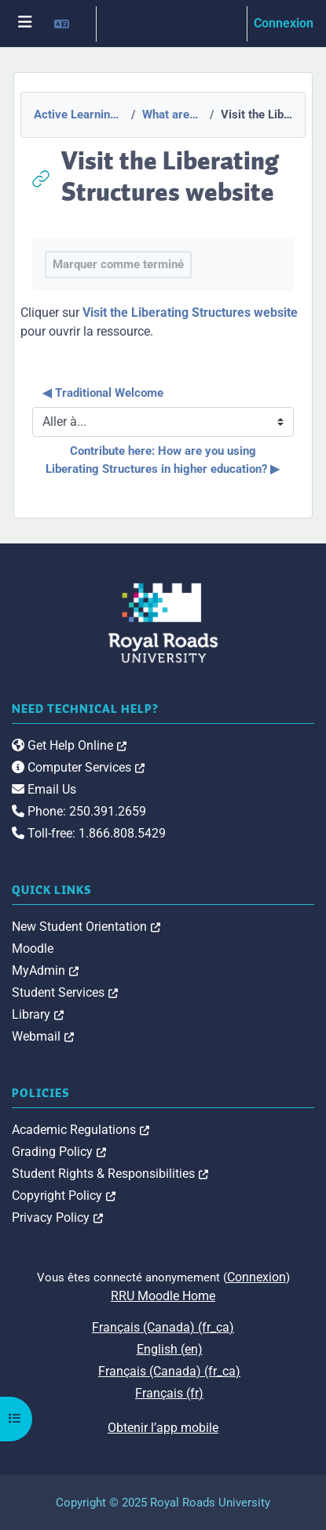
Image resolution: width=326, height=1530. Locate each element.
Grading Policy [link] (59, 1151)
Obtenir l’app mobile (163, 1427)
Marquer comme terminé (118, 264)
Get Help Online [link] (69, 745)
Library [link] (38, 1014)
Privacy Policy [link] (57, 1217)
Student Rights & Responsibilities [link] (110, 1173)
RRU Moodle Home (163, 1295)
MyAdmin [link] (45, 970)
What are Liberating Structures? (171, 114)
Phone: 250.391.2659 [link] (79, 811)
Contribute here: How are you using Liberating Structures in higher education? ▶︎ (163, 460)
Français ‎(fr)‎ (169, 1393)
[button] (68, 23)
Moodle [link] (32, 948)
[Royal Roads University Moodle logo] (163, 622)
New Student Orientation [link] (86, 926)
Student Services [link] (65, 992)
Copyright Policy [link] (63, 1195)
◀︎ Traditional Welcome (102, 393)
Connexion (283, 23)
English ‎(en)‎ (170, 1349)
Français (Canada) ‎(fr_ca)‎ (163, 1327)
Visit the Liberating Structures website (190, 312)
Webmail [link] (43, 1036)
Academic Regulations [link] (80, 1129)
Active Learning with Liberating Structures (78, 114)
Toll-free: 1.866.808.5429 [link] (89, 833)
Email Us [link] (44, 789)
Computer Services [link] (78, 767)
